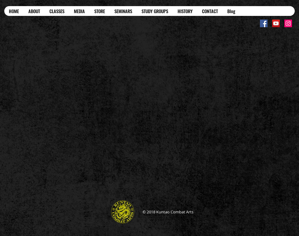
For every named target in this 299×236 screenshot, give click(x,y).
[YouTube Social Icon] (276, 23)
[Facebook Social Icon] (264, 23)
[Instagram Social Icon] (288, 23)
